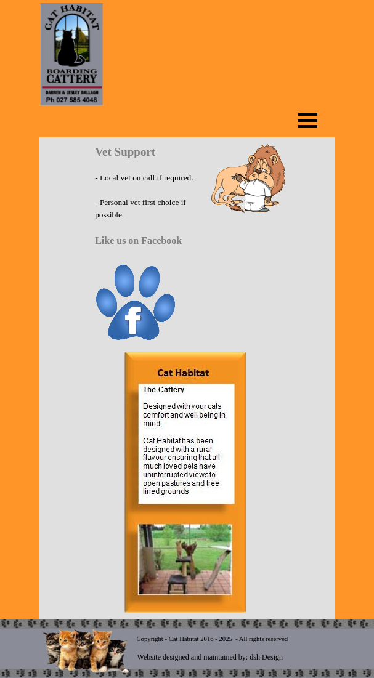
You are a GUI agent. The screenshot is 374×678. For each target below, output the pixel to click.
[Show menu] (308, 120)
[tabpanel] (185, 244)
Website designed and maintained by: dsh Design (210, 657)
